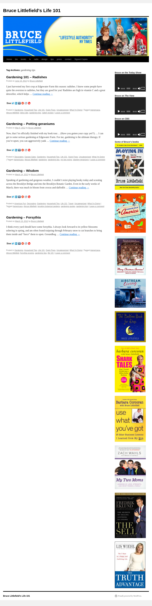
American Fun (20, 204)
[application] (130, 83)
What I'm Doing (75, 110)
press (59, 59)
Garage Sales (30, 157)
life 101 (51, 253)
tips (52, 59)
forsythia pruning (27, 253)
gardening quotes (68, 206)
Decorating (18, 157)
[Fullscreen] (143, 88)
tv (30, 59)
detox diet (24, 113)
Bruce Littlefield (36, 81)
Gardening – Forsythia (23, 217)
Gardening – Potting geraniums (30, 124)
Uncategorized (62, 110)
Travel (70, 204)
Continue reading (43, 94)
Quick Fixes (51, 110)
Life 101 (41, 110)
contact (68, 59)
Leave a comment (62, 113)
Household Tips (30, 110)
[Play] (118, 88)
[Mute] (139, 88)
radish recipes (48, 113)
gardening (42, 160)
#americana (95, 110)
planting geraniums (81, 160)
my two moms (66, 160)
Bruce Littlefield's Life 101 (32, 10)
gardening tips (35, 113)
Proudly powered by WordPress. (130, 596)
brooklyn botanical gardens (49, 206)
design (44, 59)
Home (9, 59)
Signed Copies (81, 59)
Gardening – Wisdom (22, 170)
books (23, 59)
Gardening (18, 110)
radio (36, 59)
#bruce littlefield (12, 113)
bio (16, 59)
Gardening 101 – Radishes (26, 77)
